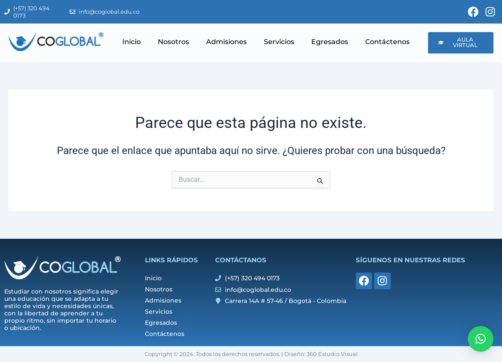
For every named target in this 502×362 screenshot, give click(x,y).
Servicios (279, 42)
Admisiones (226, 42)
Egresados (329, 42)
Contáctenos (387, 42)
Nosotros (173, 42)
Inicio (131, 42)
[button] (480, 339)
